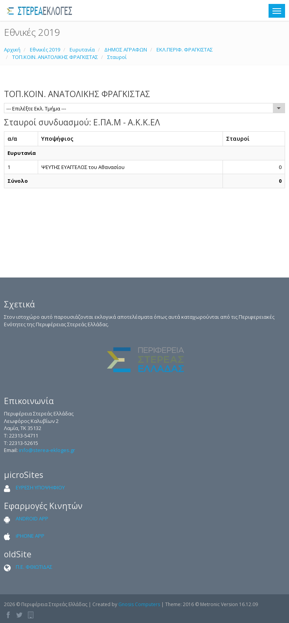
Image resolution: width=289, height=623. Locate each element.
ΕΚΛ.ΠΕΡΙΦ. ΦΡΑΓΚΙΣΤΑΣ (184, 49)
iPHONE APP (30, 535)
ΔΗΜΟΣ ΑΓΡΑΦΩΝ (125, 49)
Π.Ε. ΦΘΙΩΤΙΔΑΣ (34, 566)
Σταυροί (117, 57)
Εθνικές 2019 (45, 49)
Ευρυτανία (82, 49)
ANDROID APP (32, 518)
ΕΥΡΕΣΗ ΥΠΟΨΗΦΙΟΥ (40, 487)
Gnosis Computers (139, 604)
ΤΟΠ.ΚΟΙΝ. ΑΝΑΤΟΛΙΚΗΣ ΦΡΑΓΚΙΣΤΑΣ (55, 57)
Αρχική (12, 49)
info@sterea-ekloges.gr (47, 450)
